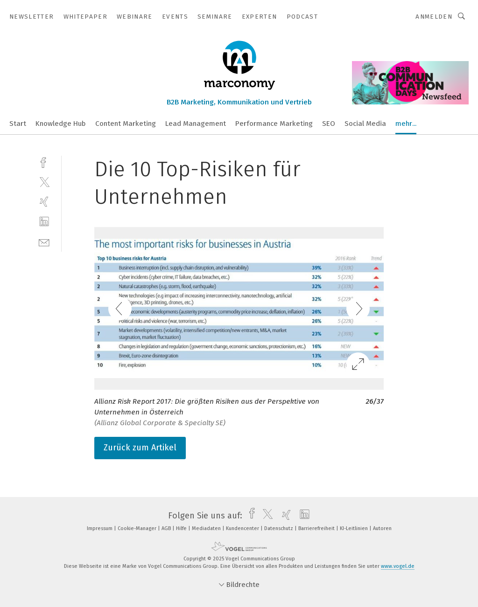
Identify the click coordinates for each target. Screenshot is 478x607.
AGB (167, 528)
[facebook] (44, 161)
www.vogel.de (398, 566)
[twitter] (44, 181)
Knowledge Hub (60, 123)
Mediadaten (207, 528)
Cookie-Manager (138, 528)
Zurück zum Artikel (140, 447)
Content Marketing (125, 123)
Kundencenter (243, 528)
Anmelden (433, 17)
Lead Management (195, 123)
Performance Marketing (274, 123)
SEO (328, 123)
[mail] (44, 242)
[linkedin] (44, 222)
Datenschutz (279, 528)
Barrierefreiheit (317, 528)
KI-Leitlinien (354, 528)
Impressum (100, 528)
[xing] (44, 201)
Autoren (382, 528)
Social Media (365, 123)
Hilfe (182, 528)
